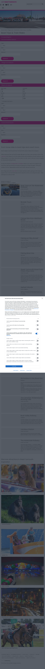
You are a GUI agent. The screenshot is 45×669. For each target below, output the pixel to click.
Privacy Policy (29, 370)
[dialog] (22, 334)
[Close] (43, 299)
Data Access (22, 370)
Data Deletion (15, 370)
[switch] (37, 321)
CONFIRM (14, 366)
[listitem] (22, 318)
